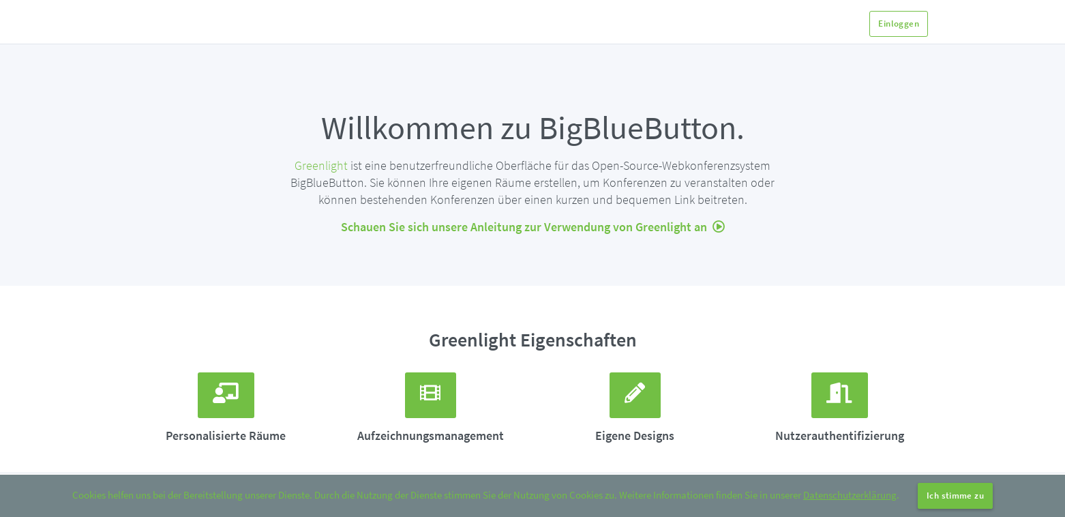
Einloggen (898, 23)
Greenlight (321, 165)
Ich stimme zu (955, 495)
